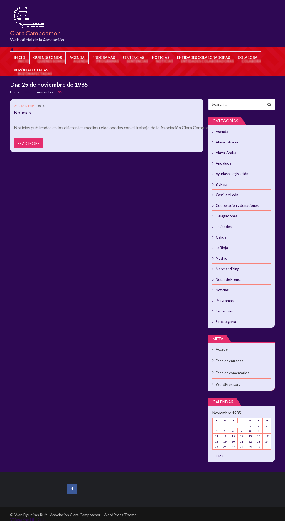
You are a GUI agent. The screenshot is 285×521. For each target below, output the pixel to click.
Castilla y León (227, 193)
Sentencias (133, 58)
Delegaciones (226, 214)
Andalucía (223, 162)
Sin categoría (225, 316)
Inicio (19, 58)
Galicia (221, 234)
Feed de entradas (229, 355)
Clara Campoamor (35, 33)
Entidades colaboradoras (203, 58)
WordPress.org (227, 378)
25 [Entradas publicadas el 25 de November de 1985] (216, 440)
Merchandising (227, 265)
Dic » (220, 449)
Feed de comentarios (232, 367)
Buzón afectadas (31, 70)
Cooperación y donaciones (236, 203)
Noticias (160, 58)
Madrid (221, 255)
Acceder (222, 344)
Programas (103, 58)
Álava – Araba (226, 142)
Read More (29, 144)
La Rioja (222, 244)
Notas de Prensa (228, 275)
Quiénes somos (47, 58)
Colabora (247, 58)
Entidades (223, 224)
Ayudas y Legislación (231, 172)
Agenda (77, 58)
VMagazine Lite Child (28, 514)
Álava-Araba (225, 152)
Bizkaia (221, 183)
